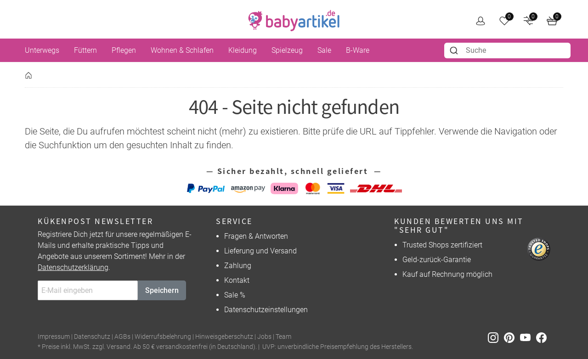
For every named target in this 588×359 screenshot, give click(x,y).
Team (283, 337)
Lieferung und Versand (260, 251)
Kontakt (236, 280)
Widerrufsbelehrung (163, 337)
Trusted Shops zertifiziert (442, 245)
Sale (324, 50)
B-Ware (357, 50)
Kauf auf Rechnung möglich (447, 274)
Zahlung (237, 265)
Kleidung (242, 50)
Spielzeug (287, 50)
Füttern (85, 50)
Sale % (234, 295)
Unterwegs (42, 50)
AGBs (122, 337)
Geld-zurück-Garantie (436, 259)
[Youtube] (528, 337)
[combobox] (507, 50)
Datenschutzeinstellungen (266, 309)
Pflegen (124, 50)
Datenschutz (92, 337)
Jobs (264, 337)
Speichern (162, 290)
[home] (294, 20)
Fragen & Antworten (256, 236)
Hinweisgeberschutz (224, 337)
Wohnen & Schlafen (182, 50)
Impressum (54, 337)
